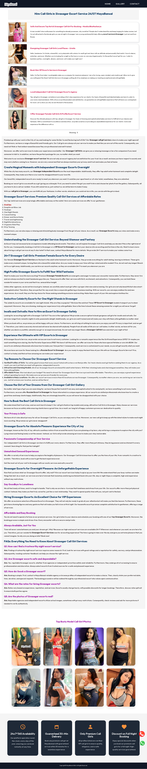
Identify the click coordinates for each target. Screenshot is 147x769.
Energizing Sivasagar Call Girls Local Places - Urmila (52, 48)
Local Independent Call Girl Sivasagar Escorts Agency (53, 92)
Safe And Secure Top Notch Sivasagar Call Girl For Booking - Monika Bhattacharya (65, 26)
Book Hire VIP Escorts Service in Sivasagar (48, 70)
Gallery (120, 4)
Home (108, 4)
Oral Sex (7, 205)
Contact (134, 4)
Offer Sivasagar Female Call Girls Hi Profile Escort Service (55, 114)
